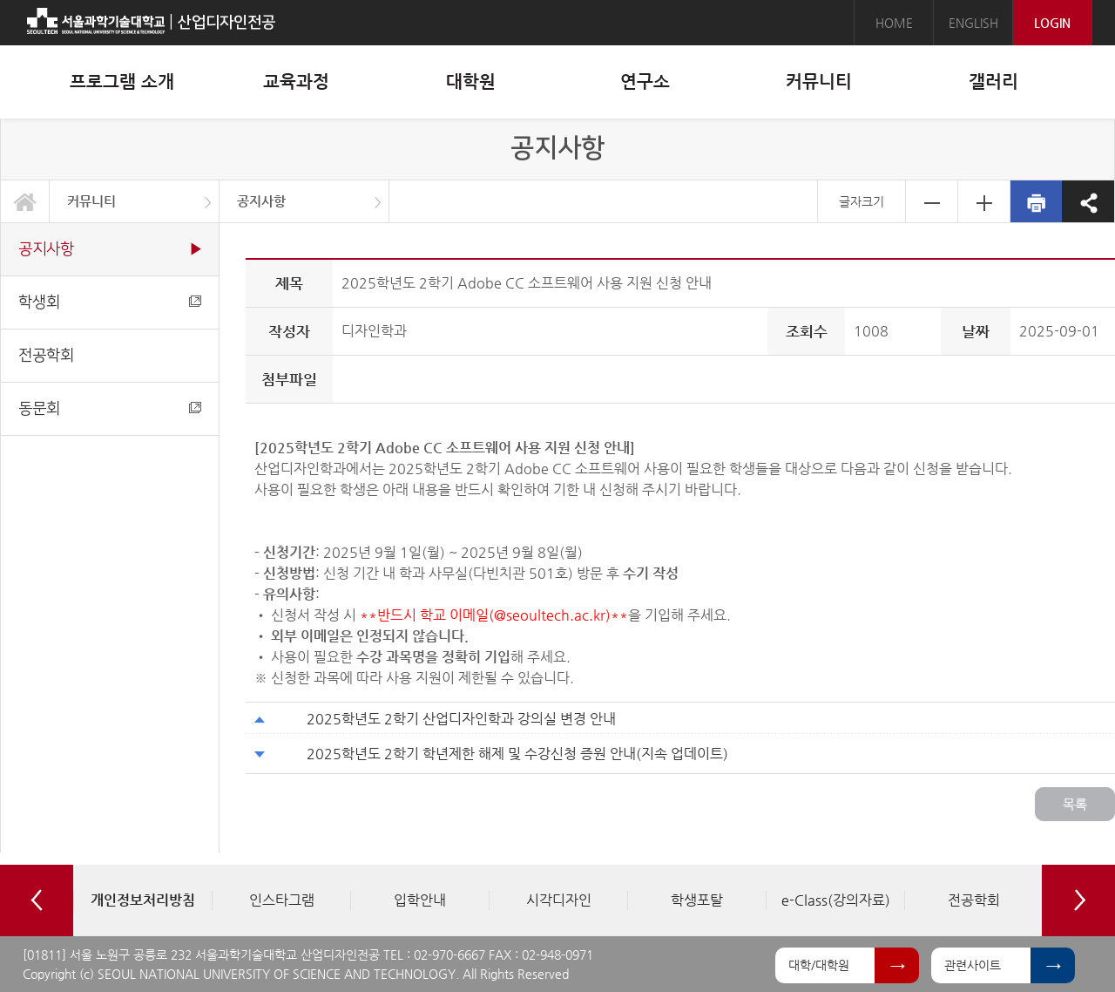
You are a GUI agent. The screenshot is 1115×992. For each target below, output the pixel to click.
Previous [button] (36, 900)
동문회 (109, 408)
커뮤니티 (91, 201)
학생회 (109, 302)
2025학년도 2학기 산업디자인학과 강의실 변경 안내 (461, 718)
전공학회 (46, 355)
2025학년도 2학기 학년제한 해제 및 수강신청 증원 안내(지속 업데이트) (517, 753)
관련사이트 (972, 965)
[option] (142, 900)
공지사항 (261, 201)
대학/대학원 (818, 965)
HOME (894, 23)
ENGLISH (973, 23)
